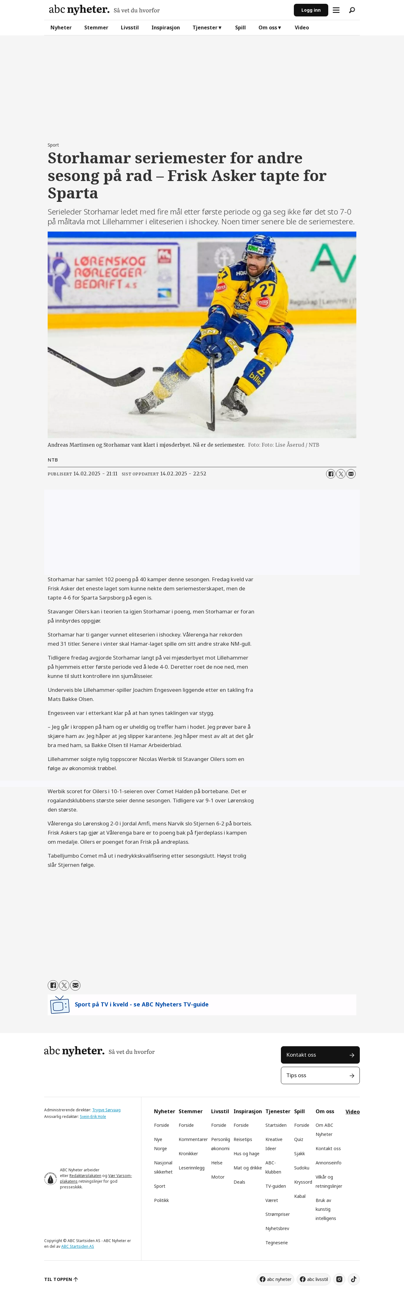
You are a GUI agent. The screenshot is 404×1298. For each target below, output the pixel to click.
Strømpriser (277, 1214)
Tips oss (296, 1075)
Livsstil (130, 27)
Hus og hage (246, 1153)
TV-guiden (275, 1186)
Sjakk (299, 1153)
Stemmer (96, 27)
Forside (161, 1125)
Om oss (267, 27)
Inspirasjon (166, 27)
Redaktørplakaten (85, 1175)
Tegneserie (276, 1243)
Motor (217, 1177)
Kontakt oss (301, 1054)
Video (302, 27)
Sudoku (301, 1168)
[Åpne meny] (336, 10)
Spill (240, 27)
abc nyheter (279, 1279)
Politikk (161, 1200)
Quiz (298, 1139)
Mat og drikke (248, 1168)
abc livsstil (317, 1279)
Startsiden (276, 1125)
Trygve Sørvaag (106, 1110)
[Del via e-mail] (351, 474)
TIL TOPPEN (58, 1279)
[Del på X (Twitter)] (341, 474)
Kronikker (188, 1153)
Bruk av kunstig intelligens (326, 1209)
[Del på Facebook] (331, 474)
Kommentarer (193, 1139)
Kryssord (303, 1182)
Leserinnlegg (192, 1168)
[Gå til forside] (104, 10)
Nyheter (61, 27)
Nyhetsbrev (277, 1228)
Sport (159, 1186)
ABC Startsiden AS (77, 1246)
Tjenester (205, 27)
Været (271, 1200)
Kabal (300, 1196)
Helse (217, 1163)
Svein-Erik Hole (93, 1116)
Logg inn (311, 10)
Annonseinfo (329, 1163)
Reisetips (243, 1139)
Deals (239, 1182)
